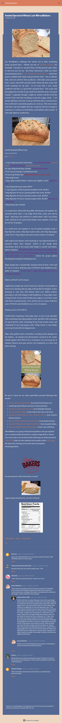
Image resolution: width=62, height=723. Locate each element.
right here (9, 440)
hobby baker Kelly (23, 597)
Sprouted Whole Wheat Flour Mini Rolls (24, 421)
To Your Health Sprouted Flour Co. (35, 74)
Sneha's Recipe (16, 669)
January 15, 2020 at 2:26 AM (30, 669)
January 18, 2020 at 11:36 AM (36, 641)
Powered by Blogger (31, 720)
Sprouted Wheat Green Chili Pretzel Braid (24, 424)
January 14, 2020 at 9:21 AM (26, 575)
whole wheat (26, 538)
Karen (13, 655)
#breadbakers (10, 538)
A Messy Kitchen (11, 3)
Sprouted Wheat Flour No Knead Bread (23, 427)
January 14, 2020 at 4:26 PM (30, 585)
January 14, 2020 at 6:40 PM (39, 597)
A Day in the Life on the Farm (21, 565)
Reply (13, 561)
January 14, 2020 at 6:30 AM (26, 554)
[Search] (59, 3)
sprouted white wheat (33, 166)
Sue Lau (14, 554)
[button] (6, 21)
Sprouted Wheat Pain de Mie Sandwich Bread (27, 415)
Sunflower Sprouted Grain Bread (21, 409)
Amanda (14, 575)
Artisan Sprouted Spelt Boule (20, 403)
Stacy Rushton (16, 585)
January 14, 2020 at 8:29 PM (24, 655)
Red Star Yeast (10, 156)
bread (18, 538)
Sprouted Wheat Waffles (18, 412)
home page (50, 440)
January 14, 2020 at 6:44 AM (40, 565)
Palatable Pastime (47, 65)
